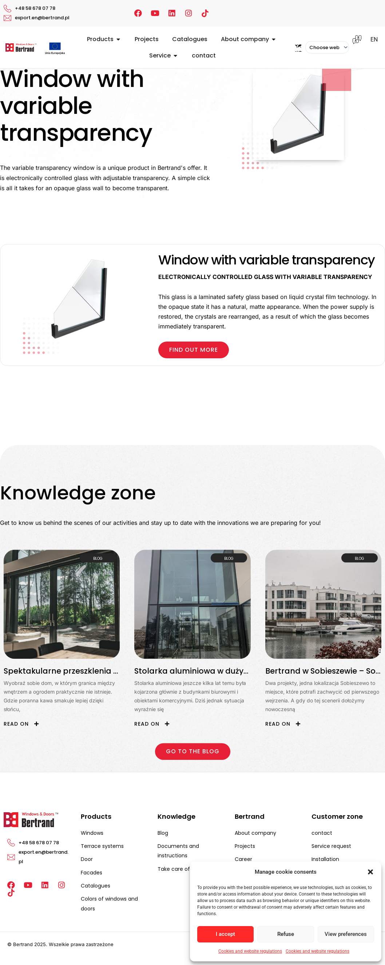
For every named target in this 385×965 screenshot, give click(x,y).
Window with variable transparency (266, 260)
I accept (225, 934)
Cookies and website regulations (250, 951)
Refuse (285, 934)
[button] (370, 872)
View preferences (346, 934)
